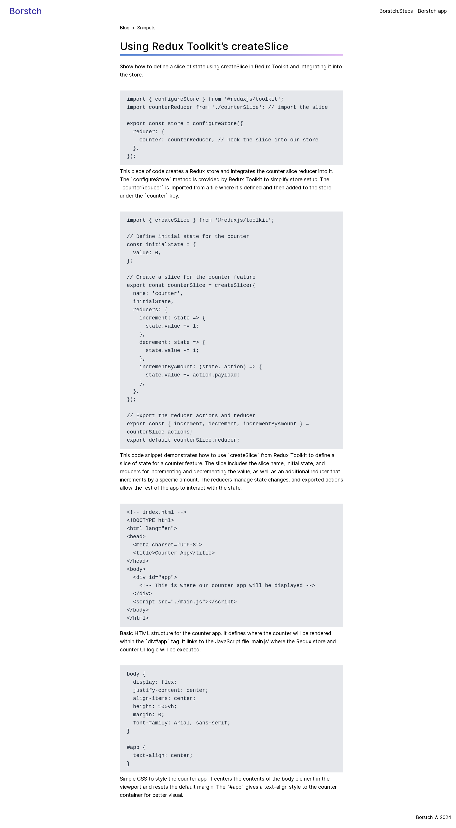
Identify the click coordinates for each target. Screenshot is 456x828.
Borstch (25, 11)
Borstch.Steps (396, 11)
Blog (124, 28)
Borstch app (432, 11)
